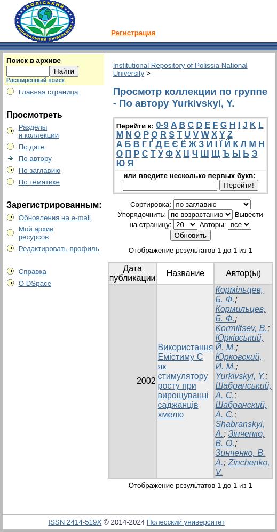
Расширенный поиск (35, 80)
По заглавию (40, 170)
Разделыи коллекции (39, 131)
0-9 (162, 125)
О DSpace (35, 283)
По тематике (39, 182)
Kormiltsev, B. (241, 328)
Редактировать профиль (59, 249)
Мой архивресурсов (36, 233)
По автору (35, 159)
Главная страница (48, 92)
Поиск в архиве (33, 61)
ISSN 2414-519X (74, 522)
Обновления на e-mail (55, 218)
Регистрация (133, 33)
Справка (32, 272)
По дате (32, 147)
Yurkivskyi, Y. (240, 376)
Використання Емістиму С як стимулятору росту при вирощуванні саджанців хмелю (185, 381)
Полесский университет (186, 522)
